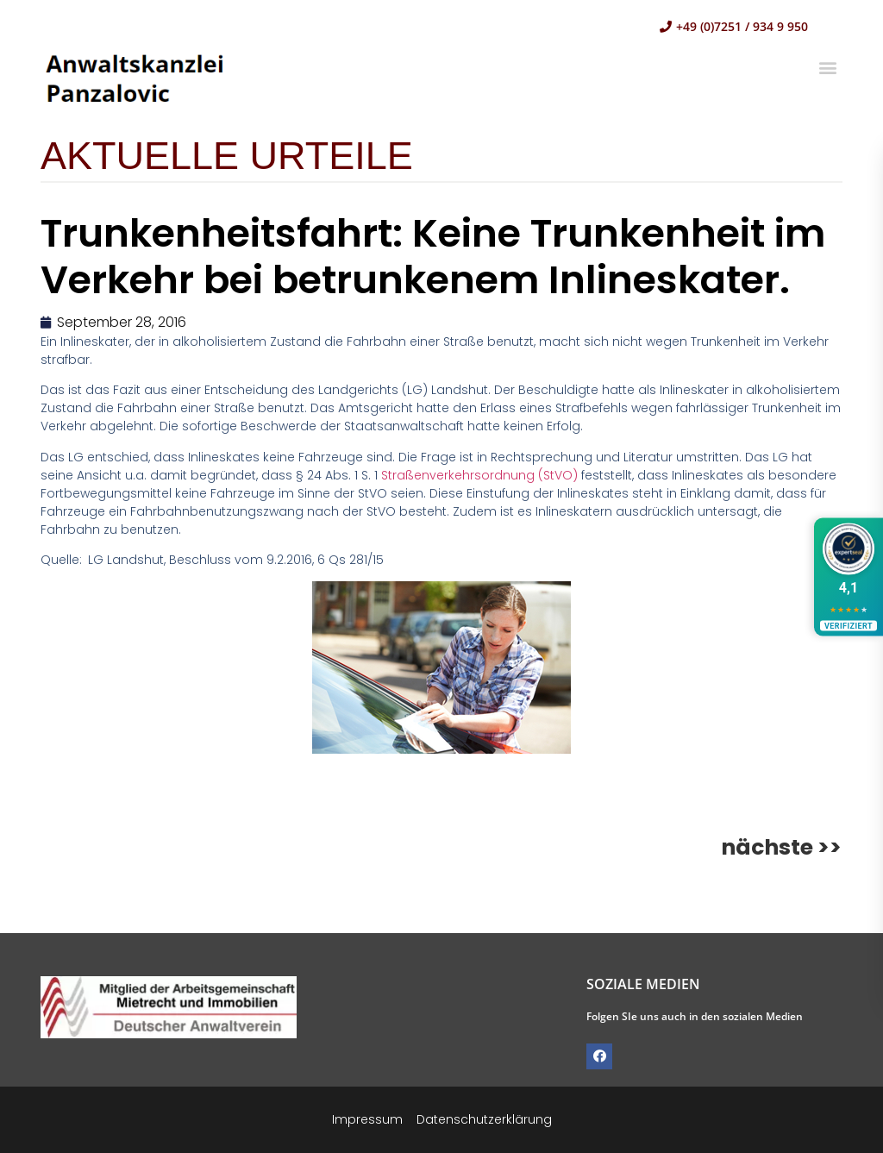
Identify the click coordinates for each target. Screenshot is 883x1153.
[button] (828, 67)
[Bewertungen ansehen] (848, 576)
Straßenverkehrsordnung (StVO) (481, 475)
